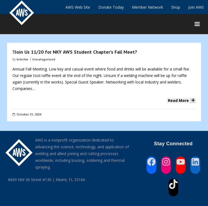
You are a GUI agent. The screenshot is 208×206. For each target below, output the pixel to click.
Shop (175, 7)
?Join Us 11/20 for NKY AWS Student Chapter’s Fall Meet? (74, 52)
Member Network (147, 7)
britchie (22, 59)
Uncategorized (43, 59)
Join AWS (196, 7)
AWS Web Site (78, 7)
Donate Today (111, 7)
